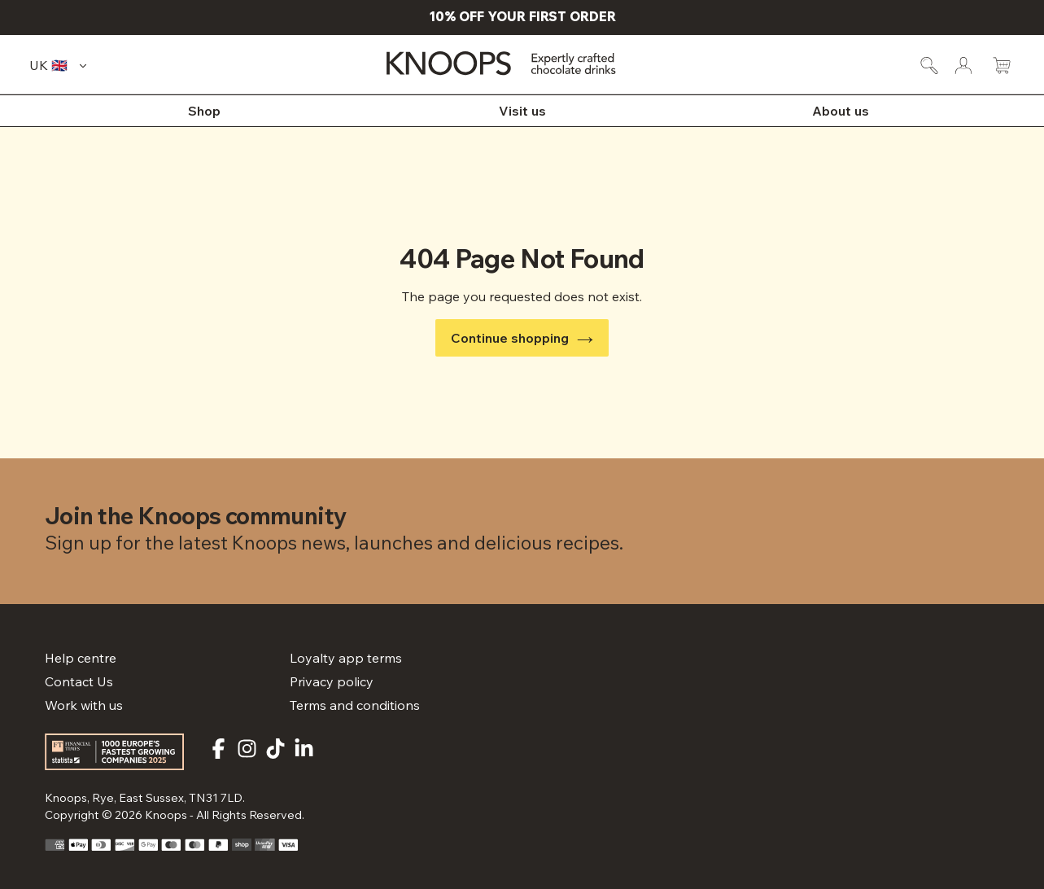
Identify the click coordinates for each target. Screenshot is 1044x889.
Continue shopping (522, 338)
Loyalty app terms (346, 658)
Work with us (84, 705)
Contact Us (79, 681)
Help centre (80, 658)
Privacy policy (331, 681)
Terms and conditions (355, 705)
